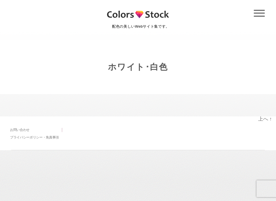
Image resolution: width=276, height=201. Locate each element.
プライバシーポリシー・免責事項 (34, 137)
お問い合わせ (20, 130)
